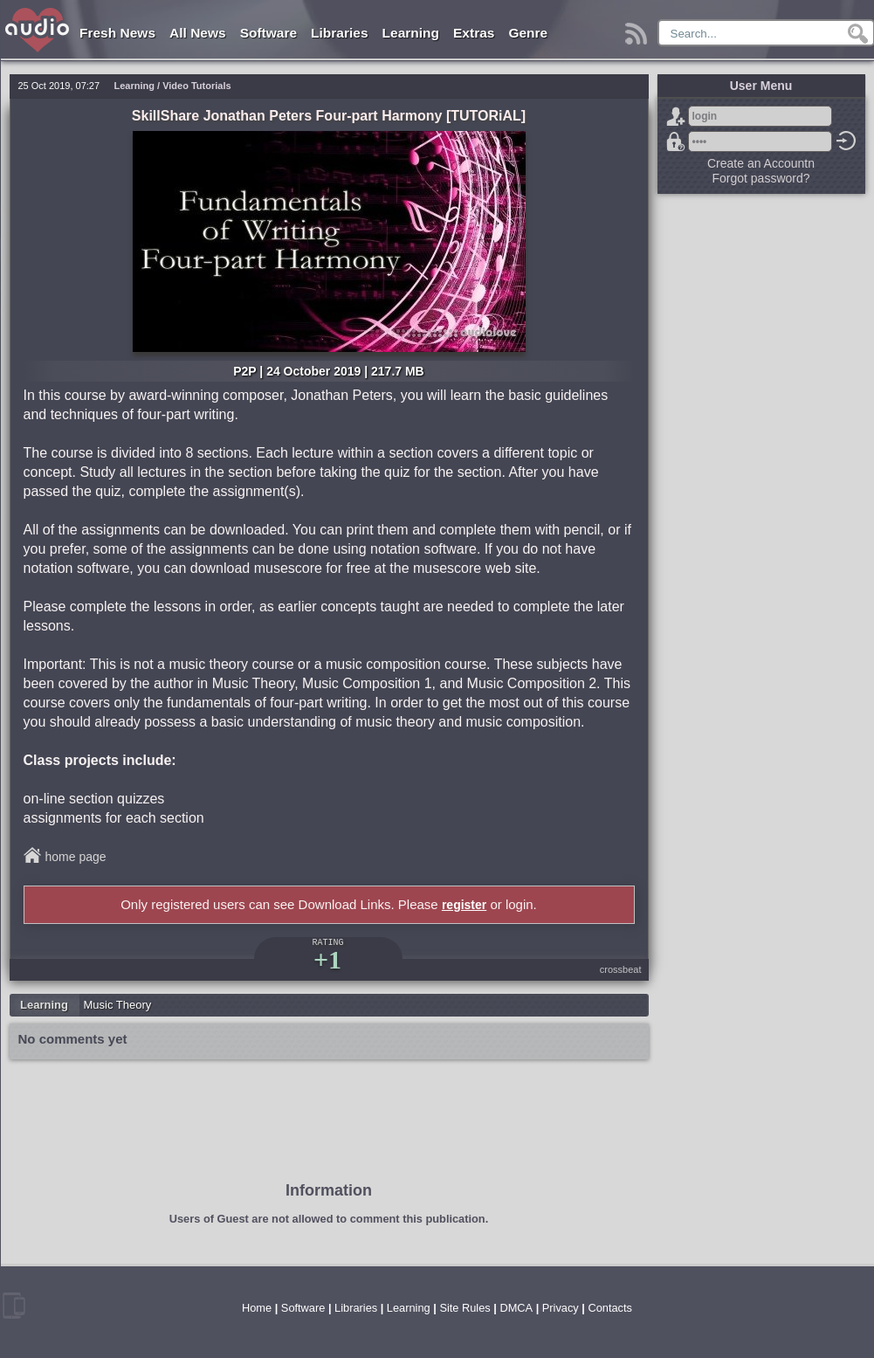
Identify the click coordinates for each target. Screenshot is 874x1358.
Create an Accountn (761, 163)
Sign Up (675, 116)
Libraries (339, 32)
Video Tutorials (196, 85)
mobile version (14, 1306)
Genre (527, 32)
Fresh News (117, 32)
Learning (410, 32)
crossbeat (621, 969)
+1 (327, 959)
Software (268, 32)
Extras (473, 32)
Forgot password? (675, 141)
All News (197, 32)
